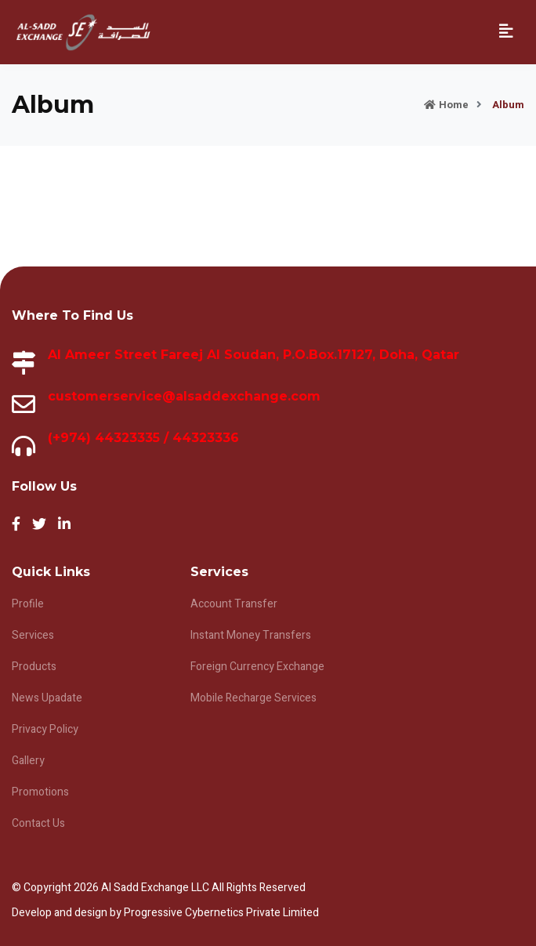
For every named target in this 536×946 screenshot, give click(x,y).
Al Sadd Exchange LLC (156, 887)
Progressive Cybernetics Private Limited (221, 912)
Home (446, 104)
